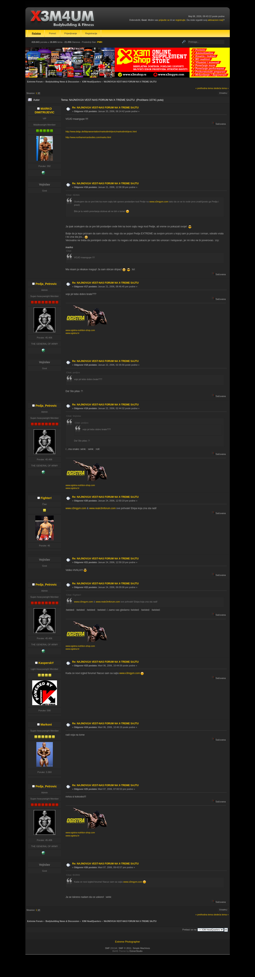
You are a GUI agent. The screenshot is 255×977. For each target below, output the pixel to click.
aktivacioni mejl (215, 20)
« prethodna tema (204, 88)
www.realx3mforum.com (102, 508)
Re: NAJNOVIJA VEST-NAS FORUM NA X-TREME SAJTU (105, 107)
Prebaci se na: (189, 929)
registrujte (180, 20)
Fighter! (46, 498)
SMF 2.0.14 (111, 948)
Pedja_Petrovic (46, 283)
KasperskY (46, 663)
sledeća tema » (221, 88)
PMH (99, 42)
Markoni (46, 724)
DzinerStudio (135, 951)
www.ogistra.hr (72, 333)
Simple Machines (141, 948)
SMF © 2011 (125, 948)
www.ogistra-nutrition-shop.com (80, 330)
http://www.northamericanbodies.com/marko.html (88, 137)
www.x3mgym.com (158, 201)
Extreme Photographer (127, 941)
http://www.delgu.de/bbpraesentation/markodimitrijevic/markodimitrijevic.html (101, 131)
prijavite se (164, 20)
